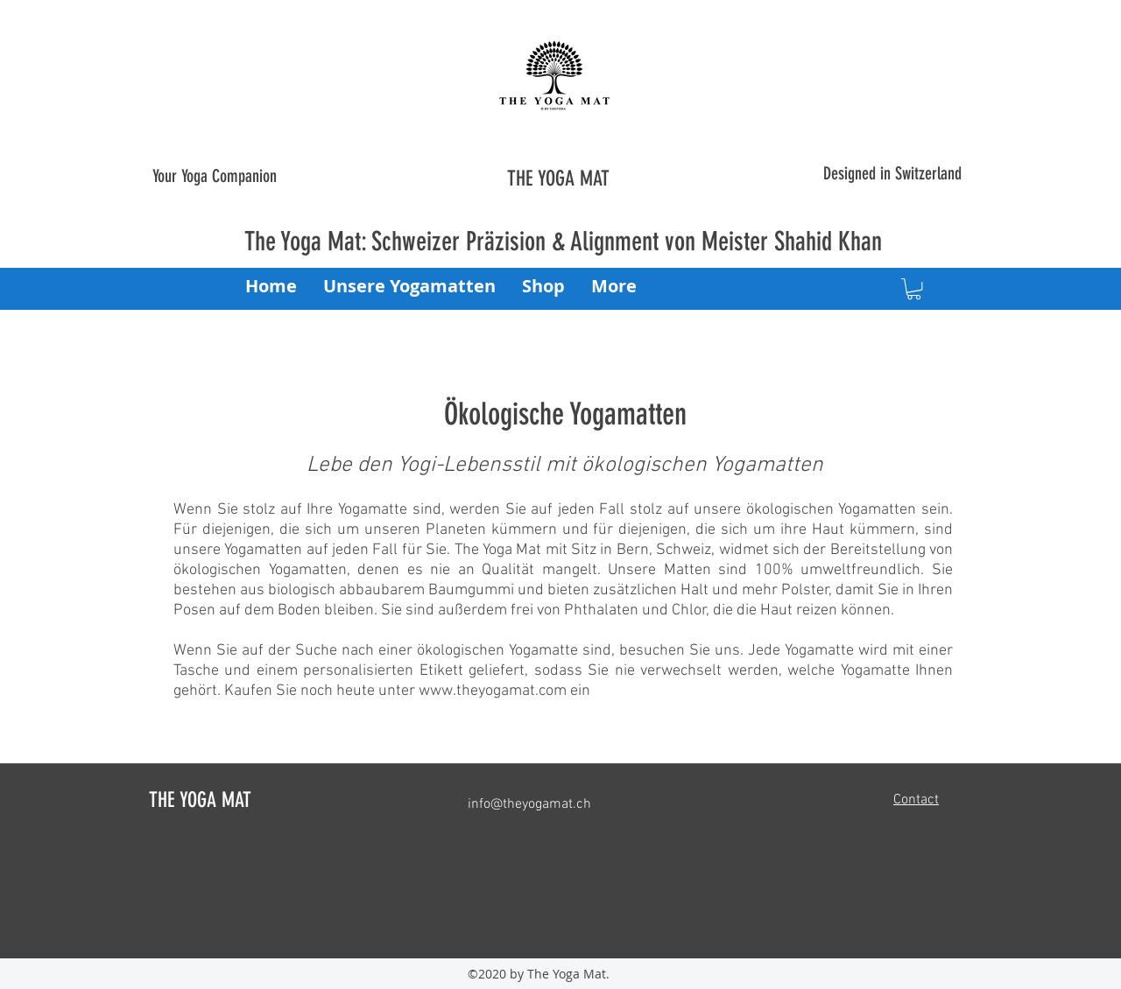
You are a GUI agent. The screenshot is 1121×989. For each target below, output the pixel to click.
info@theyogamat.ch (529, 804)
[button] (914, 288)
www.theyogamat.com (493, 691)
